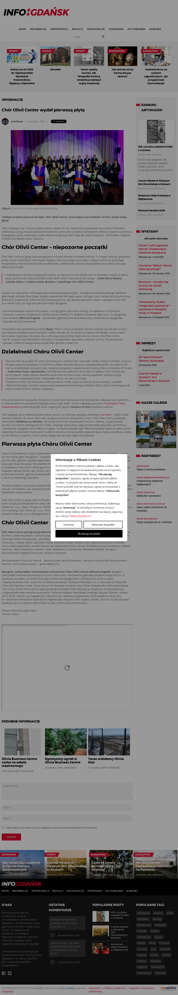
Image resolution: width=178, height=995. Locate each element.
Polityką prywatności (80, 515)
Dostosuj (68, 524)
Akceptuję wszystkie (89, 533)
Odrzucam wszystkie (103, 524)
